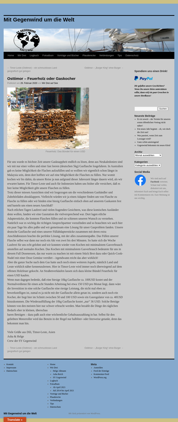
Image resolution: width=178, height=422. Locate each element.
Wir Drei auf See (50, 83)
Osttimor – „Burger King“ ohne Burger (104, 68)
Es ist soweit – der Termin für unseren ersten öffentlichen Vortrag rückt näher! (154, 122)
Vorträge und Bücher (68, 55)
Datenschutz (132, 55)
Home (11, 55)
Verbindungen (106, 55)
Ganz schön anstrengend (148, 142)
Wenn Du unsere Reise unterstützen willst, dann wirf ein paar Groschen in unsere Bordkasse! (151, 92)
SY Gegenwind (59, 377)
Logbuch (34, 55)
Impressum (11, 367)
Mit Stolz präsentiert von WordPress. (84, 413)
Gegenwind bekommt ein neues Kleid (153, 145)
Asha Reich (58, 374)
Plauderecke (89, 55)
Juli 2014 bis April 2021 (63, 390)
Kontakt (10, 364)
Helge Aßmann (59, 371)
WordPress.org (100, 377)
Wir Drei (22, 55)
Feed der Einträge (101, 371)
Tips (120, 55)
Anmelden (98, 367)
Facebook (155, 181)
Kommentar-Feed (101, 374)
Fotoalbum (48, 55)
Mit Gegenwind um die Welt (20, 413)
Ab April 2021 (59, 387)
